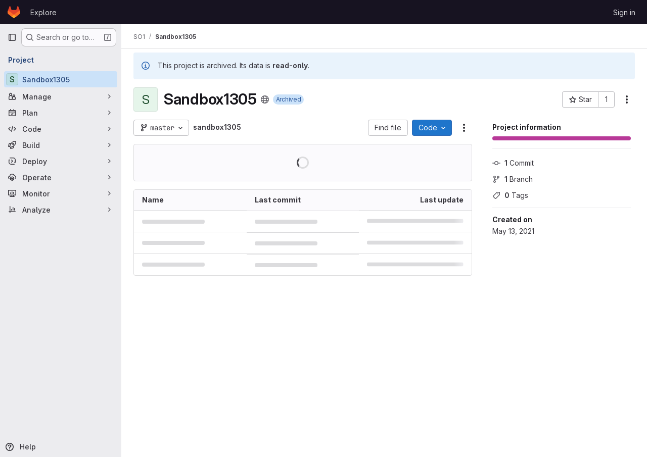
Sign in (624, 12)
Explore (43, 12)
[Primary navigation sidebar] (12, 37)
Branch (512, 179)
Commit (513, 163)
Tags (510, 195)
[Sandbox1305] (60, 79)
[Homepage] (14, 12)
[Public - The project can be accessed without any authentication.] (265, 99)
